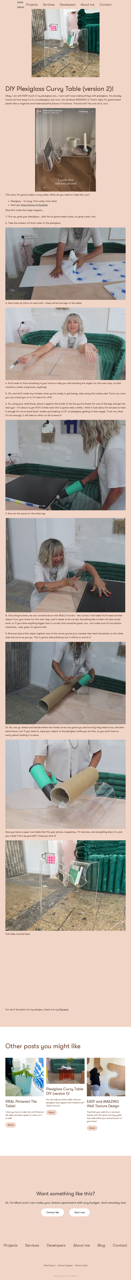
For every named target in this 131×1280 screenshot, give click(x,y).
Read (10, 1125)
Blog (101, 1245)
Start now (79, 1212)
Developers (67, 4)
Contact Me (52, 1212)
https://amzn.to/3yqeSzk (34, 205)
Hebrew (20, 7)
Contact (105, 4)
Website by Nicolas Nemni (65, 1276)
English (20, 2)
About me (87, 4)
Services (49, 4)
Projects (32, 4)
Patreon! (63, 1009)
